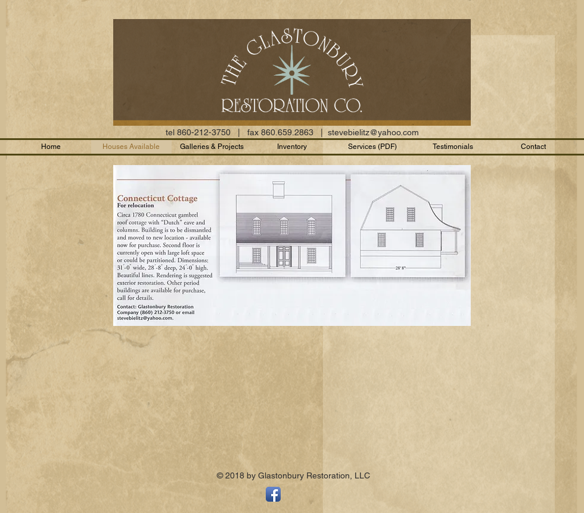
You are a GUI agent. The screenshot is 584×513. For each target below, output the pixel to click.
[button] (453, 147)
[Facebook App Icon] (273, 494)
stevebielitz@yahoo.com (373, 132)
